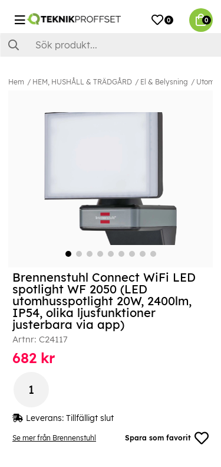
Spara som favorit (167, 438)
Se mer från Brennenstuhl (54, 437)
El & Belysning (164, 81)
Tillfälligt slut (90, 418)
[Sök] (110, 45)
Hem (16, 81)
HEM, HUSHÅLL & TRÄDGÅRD (82, 81)
